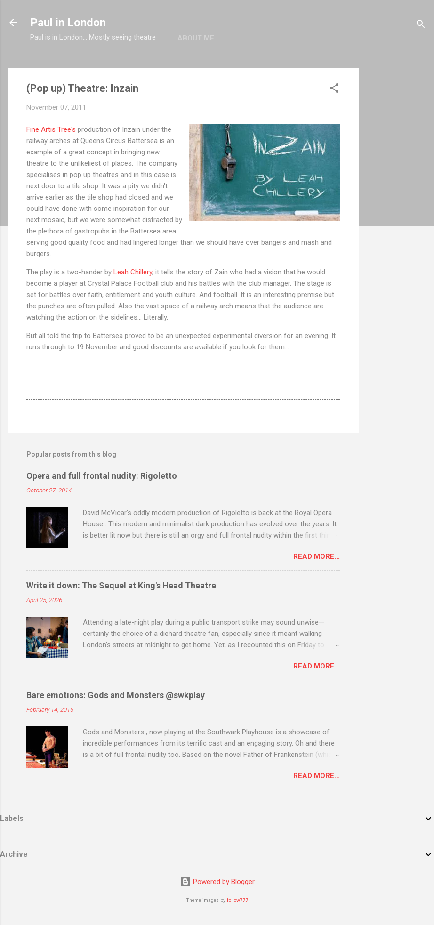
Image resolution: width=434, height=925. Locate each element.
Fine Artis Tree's (51, 129)
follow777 (238, 900)
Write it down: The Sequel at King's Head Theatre (121, 585)
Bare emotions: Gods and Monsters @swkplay (115, 695)
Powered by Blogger (217, 881)
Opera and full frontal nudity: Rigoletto (101, 476)
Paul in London (68, 22)
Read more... (316, 556)
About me (195, 38)
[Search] (420, 25)
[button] (334, 89)
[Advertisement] (396, 209)
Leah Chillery (132, 272)
